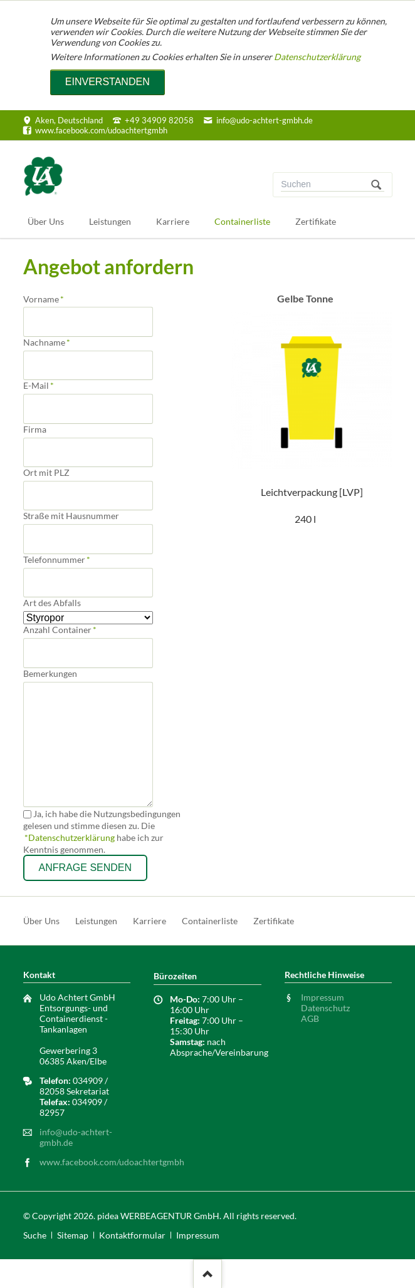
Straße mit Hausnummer (71, 515)
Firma (34, 429)
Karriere (149, 920)
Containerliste (210, 920)
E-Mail (43, 385)
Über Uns (41, 920)
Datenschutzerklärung (317, 56)
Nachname (46, 342)
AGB (310, 1018)
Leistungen (96, 920)
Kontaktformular (132, 1235)
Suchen (376, 185)
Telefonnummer (56, 559)
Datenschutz (325, 1007)
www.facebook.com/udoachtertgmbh (111, 1162)
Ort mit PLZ (46, 472)
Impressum (322, 997)
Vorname (43, 299)
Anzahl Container (60, 629)
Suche (34, 1235)
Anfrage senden (85, 867)
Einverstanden (107, 81)
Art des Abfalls (52, 602)
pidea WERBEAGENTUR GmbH (158, 1215)
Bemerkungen (50, 673)
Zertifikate (273, 920)
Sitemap (72, 1235)
